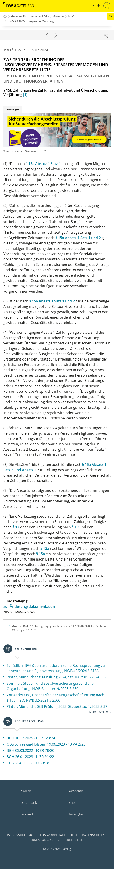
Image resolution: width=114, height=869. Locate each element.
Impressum (16, 835)
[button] (92, 6)
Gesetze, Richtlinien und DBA (30, 16)
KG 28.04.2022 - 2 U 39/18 (28, 763)
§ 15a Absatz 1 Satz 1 (43, 163)
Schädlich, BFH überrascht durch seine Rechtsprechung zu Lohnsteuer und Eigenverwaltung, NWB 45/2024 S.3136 (56, 668)
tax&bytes (76, 814)
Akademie (76, 791)
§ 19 (75, 527)
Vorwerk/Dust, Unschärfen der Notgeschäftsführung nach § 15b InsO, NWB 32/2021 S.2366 (55, 697)
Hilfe (74, 835)
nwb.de (26, 791)
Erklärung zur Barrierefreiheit (57, 840)
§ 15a (44, 548)
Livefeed (27, 814)
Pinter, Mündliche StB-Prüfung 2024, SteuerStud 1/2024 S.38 (57, 677)
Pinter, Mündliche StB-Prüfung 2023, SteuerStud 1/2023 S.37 (57, 706)
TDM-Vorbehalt (52, 835)
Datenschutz (93, 835)
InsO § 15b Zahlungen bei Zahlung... (32, 21)
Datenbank (29, 802)
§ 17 (15, 527)
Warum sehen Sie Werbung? (24, 151)
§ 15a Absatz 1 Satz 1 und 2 (78, 237)
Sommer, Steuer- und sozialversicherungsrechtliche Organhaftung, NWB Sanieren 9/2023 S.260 (50, 686)
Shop (73, 802)
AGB (32, 835)
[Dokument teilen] (106, 35)
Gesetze (58, 16)
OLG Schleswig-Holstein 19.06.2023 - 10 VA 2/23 (46, 744)
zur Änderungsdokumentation (29, 606)
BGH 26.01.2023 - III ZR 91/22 (30, 756)
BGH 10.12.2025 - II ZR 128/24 (31, 738)
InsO (71, 16)
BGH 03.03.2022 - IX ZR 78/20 (30, 750)
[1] (25, 94)
